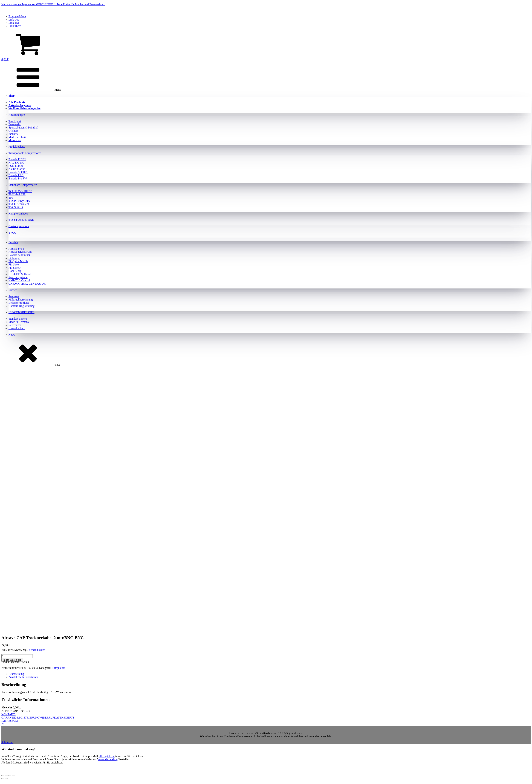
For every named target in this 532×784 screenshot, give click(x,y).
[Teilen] (9, 775)
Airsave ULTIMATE (20, 251)
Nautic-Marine (16, 168)
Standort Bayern (17, 318)
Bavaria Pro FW (17, 178)
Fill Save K (14, 267)
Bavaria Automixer (19, 254)
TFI (10, 197)
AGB (4, 723)
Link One (13, 19)
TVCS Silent (15, 207)
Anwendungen (16, 114)
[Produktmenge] (17, 656)
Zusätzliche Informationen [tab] (23, 677)
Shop (11, 95)
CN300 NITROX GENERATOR (26, 283)
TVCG (12, 232)
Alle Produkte (16, 102)
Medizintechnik (17, 137)
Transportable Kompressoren (24, 152)
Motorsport (14, 140)
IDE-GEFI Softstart (19, 274)
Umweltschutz (16, 328)
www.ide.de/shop (107, 759)
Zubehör (13, 242)
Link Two (13, 22)
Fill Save (13, 264)
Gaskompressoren (18, 226)
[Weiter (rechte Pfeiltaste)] (6, 778)
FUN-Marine (15, 165)
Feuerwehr (14, 124)
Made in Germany (18, 321)
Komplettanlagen (18, 213)
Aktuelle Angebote (19, 105)
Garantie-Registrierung (21, 305)
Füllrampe (14, 258)
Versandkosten (37, 649)
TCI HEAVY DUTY (20, 191)
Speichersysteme (18, 277)
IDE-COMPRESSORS (21, 312)
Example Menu (17, 16)
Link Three (14, 25)
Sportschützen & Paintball (23, 127)
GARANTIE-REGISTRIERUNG (20, 717)
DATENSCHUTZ (64, 717)
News (11, 334)
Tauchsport (14, 121)
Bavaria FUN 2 (17, 159)
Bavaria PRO (16, 175)
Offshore (13, 130)
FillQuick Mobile (18, 261)
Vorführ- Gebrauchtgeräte (24, 108)
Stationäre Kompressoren (22, 184)
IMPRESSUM (9, 720)
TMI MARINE (16, 194)
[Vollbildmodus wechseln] (6, 775)
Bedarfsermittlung (18, 302)
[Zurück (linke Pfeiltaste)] (2, 778)
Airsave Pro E (16, 248)
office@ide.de (106, 756)
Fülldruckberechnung (20, 299)
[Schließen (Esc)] (13, 775)
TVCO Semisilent (18, 203)
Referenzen (14, 325)
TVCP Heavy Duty (19, 200)
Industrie (13, 133)
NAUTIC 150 (16, 162)
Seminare (13, 296)
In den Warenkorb (12, 660)
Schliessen (7, 742)
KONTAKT (8, 714)
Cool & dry (14, 270)
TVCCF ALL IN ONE (21, 219)
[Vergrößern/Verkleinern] (2, 775)
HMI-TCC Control (19, 280)
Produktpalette (16, 146)
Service (12, 289)
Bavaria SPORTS (18, 172)
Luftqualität (58, 667)
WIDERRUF (46, 717)
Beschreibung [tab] (16, 673)
